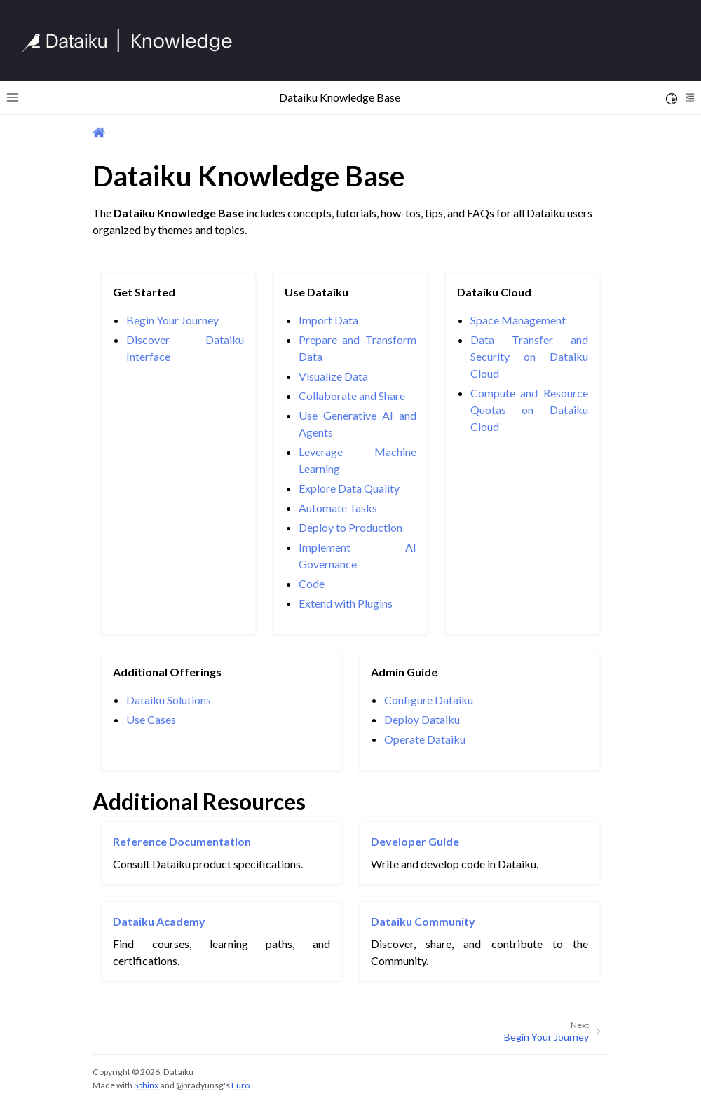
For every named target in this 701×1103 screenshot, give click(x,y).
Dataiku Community (423, 921)
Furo (240, 1085)
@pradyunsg (200, 1085)
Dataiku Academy (159, 921)
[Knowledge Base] (133, 40)
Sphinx (146, 1085)
